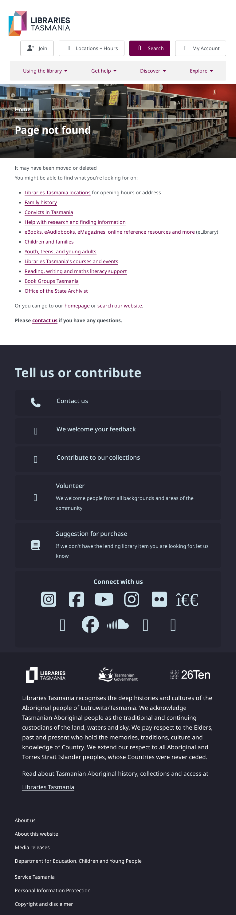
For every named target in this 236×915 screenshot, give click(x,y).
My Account (201, 48)
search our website (119, 305)
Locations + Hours (91, 48)
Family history (41, 202)
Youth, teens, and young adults (60, 251)
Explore (198, 70)
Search (150, 48)
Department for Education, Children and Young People (78, 861)
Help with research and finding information (75, 222)
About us (25, 820)
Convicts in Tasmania (49, 212)
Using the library (42, 70)
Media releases (32, 847)
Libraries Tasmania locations (58, 192)
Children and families (49, 241)
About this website (36, 833)
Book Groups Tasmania (52, 281)
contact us (44, 320)
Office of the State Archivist (56, 290)
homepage (77, 305)
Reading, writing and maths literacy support (76, 271)
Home (23, 109)
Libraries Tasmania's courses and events (71, 261)
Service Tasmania (35, 876)
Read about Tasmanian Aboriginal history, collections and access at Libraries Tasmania (115, 780)
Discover (150, 70)
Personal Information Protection (53, 890)
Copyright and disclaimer (44, 904)
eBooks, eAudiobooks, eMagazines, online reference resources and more (110, 231)
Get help (101, 70)
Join (37, 48)
